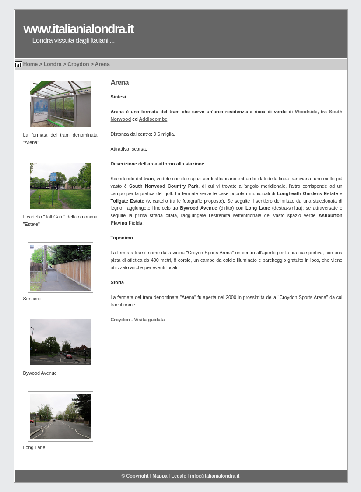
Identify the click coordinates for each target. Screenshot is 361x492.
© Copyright (135, 475)
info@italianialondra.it (214, 475)
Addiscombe (153, 119)
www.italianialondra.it (78, 29)
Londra (53, 64)
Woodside (306, 111)
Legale (178, 475)
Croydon (78, 64)
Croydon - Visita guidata (138, 319)
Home (30, 64)
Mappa (159, 475)
